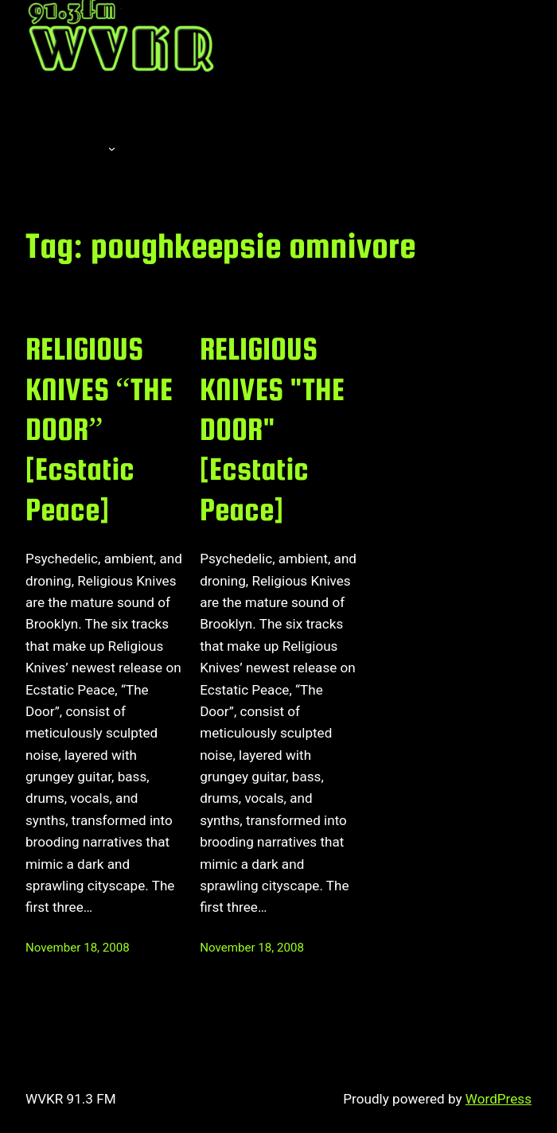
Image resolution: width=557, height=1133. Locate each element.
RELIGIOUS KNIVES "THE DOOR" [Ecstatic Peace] (272, 429)
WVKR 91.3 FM (70, 1099)
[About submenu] (111, 148)
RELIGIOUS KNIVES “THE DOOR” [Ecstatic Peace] (99, 429)
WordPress (498, 1099)
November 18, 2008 (77, 947)
